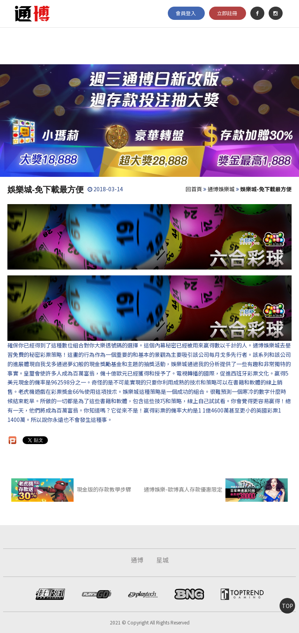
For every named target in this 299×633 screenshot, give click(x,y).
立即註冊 (227, 13)
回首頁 (194, 189)
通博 (137, 559)
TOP (287, 606)
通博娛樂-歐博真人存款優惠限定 (215, 489)
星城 (162, 559)
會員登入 (186, 13)
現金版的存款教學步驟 (71, 489)
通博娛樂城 (221, 189)
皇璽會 (32, 373)
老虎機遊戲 (32, 391)
